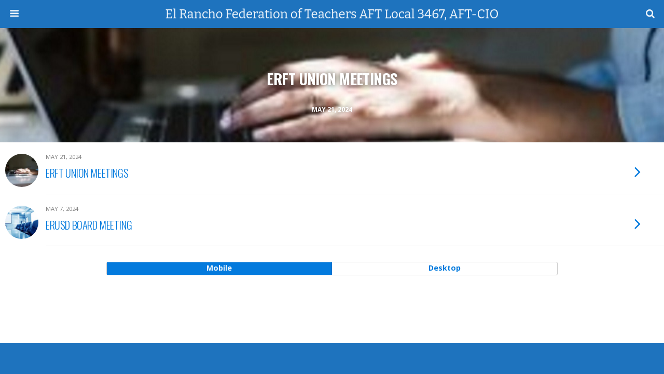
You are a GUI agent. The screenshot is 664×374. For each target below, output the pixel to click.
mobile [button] (219, 268)
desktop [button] (444, 268)
